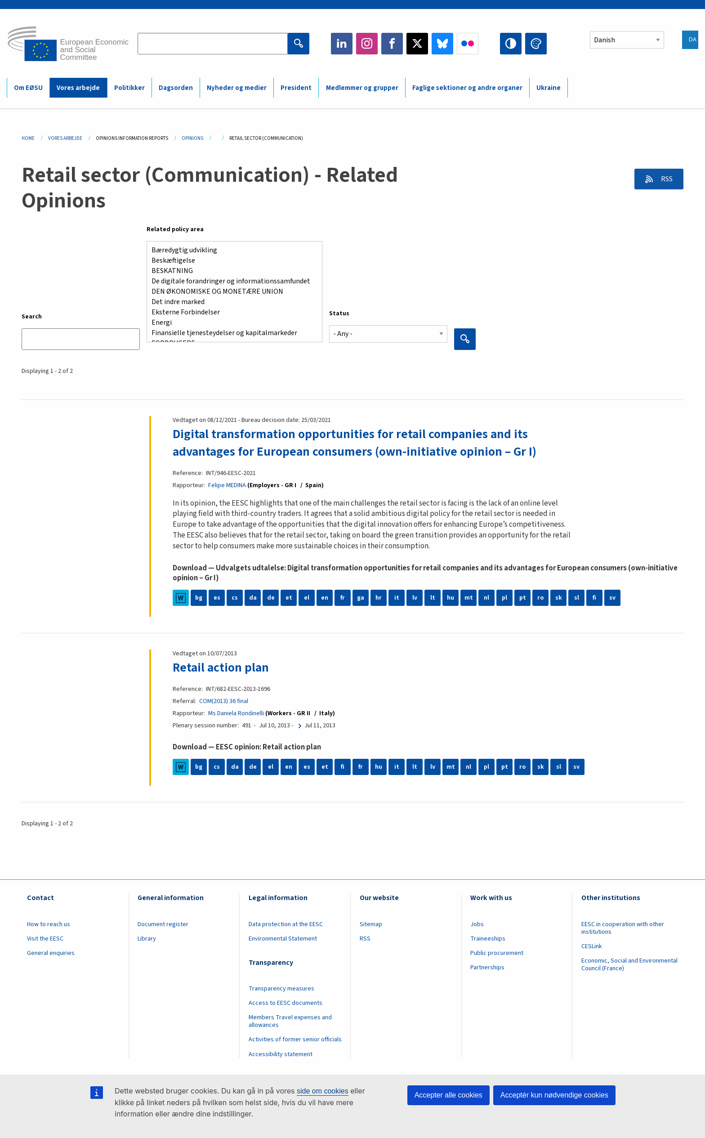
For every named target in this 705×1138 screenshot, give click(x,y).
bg (198, 597)
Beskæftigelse (231, 260)
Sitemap (371, 923)
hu (450, 597)
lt (432, 597)
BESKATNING (231, 271)
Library (147, 937)
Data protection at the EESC (286, 923)
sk (558, 597)
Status (339, 313)
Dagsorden (176, 88)
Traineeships (487, 937)
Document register (163, 923)
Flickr (467, 43)
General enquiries (51, 952)
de (271, 597)
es (217, 597)
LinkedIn (341, 43)
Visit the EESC (45, 937)
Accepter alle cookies (448, 1095)
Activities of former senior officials (295, 1038)
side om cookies (322, 1091)
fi (594, 597)
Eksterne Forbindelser (231, 312)
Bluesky (442, 43)
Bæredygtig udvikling (231, 250)
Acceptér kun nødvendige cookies (554, 1095)
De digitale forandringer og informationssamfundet (231, 281)
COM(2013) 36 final (223, 700)
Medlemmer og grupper (362, 88)
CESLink (591, 945)
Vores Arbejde (65, 138)
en (324, 597)
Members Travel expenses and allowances (290, 1020)
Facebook (392, 43)
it (396, 597)
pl (504, 597)
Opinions (192, 138)
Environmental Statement (283, 937)
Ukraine (548, 88)
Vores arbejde (78, 88)
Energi (231, 323)
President (296, 88)
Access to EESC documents (285, 1002)
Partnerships (487, 966)
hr (378, 597)
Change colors (536, 43)
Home (28, 138)
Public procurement (496, 952)
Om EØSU (28, 88)
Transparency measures (281, 987)
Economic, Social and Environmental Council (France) (629, 963)
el (306, 597)
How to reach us (48, 923)
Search (32, 316)
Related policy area (175, 229)
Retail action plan (221, 667)
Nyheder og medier (237, 88)
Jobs (477, 923)
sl (576, 597)
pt (522, 597)
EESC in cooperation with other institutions (622, 927)
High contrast (511, 43)
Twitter (417, 43)
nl (486, 597)
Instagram (367, 43)
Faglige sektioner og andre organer (467, 88)
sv (612, 597)
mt (468, 597)
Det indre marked (231, 302)
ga (360, 597)
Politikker (129, 88)
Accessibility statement (280, 1052)
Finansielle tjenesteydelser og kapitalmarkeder (231, 333)
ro (540, 597)
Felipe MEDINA (227, 484)
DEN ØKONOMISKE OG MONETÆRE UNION (231, 292)
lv (414, 597)
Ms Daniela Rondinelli (236, 712)
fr (342, 597)
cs (235, 597)
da (253, 597)
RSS (665, 179)
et (289, 597)
